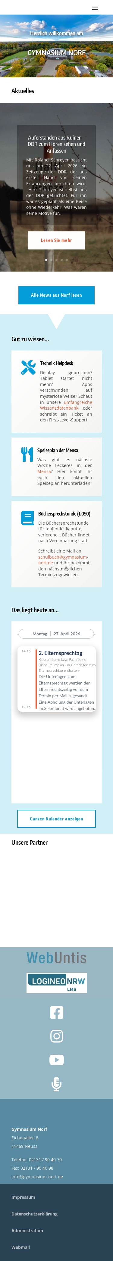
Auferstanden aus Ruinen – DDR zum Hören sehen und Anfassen (56, 159)
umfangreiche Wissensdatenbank (66, 405)
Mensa (44, 471)
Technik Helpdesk (56, 363)
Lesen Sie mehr (56, 255)
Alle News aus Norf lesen (56, 295)
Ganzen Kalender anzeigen (56, 818)
